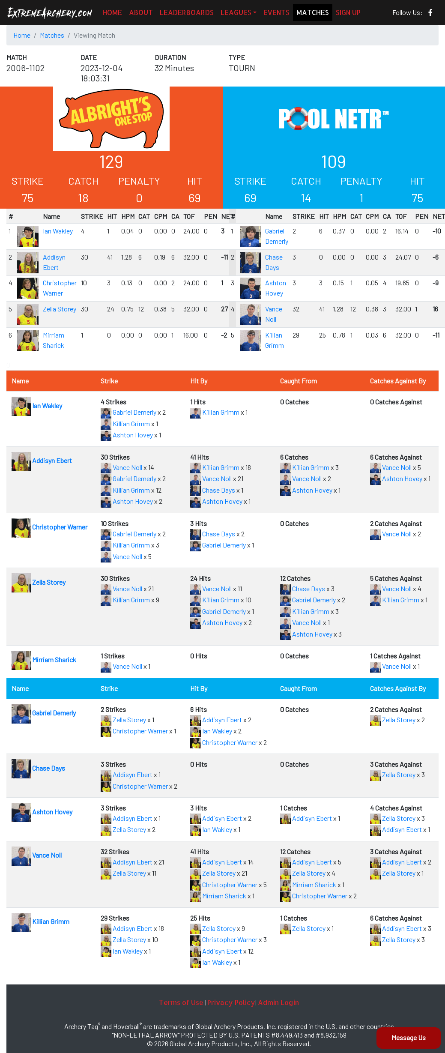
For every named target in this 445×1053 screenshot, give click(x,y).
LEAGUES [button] (236, 12)
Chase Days (212, 490)
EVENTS (276, 12)
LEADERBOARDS (187, 12)
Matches (52, 35)
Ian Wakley (58, 231)
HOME (112, 12)
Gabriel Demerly (128, 412)
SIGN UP (348, 12)
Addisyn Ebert (42, 460)
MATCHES (312, 12)
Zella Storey (59, 309)
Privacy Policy (231, 1002)
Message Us (408, 1037)
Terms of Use (181, 1002)
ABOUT (141, 12)
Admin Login (278, 1002)
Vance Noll (121, 467)
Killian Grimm (125, 423)
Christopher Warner (49, 527)
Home (21, 35)
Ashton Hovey (127, 435)
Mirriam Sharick (44, 659)
